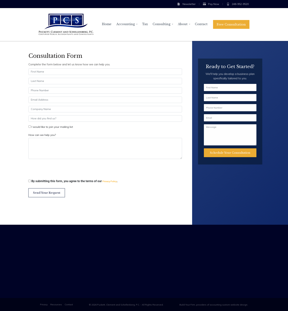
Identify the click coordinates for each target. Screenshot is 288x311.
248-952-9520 (237, 4)
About (183, 24)
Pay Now (211, 4)
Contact (201, 24)
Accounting (125, 24)
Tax (145, 24)
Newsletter (186, 4)
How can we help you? (42, 135)
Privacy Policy (109, 181)
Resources (56, 304)
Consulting (161, 24)
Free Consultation (231, 24)
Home (106, 24)
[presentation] (56, 170)
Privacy (44, 304)
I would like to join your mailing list (52, 127)
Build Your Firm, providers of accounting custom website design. (213, 304)
